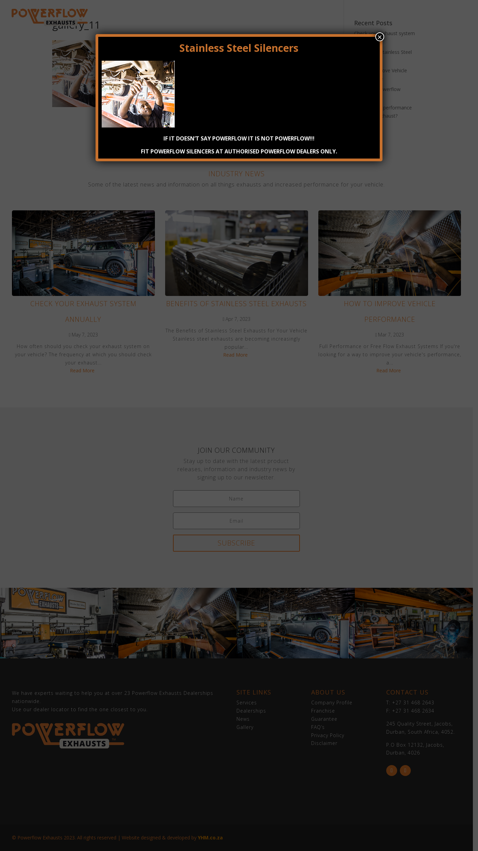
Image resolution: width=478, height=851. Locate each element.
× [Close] (379, 36)
